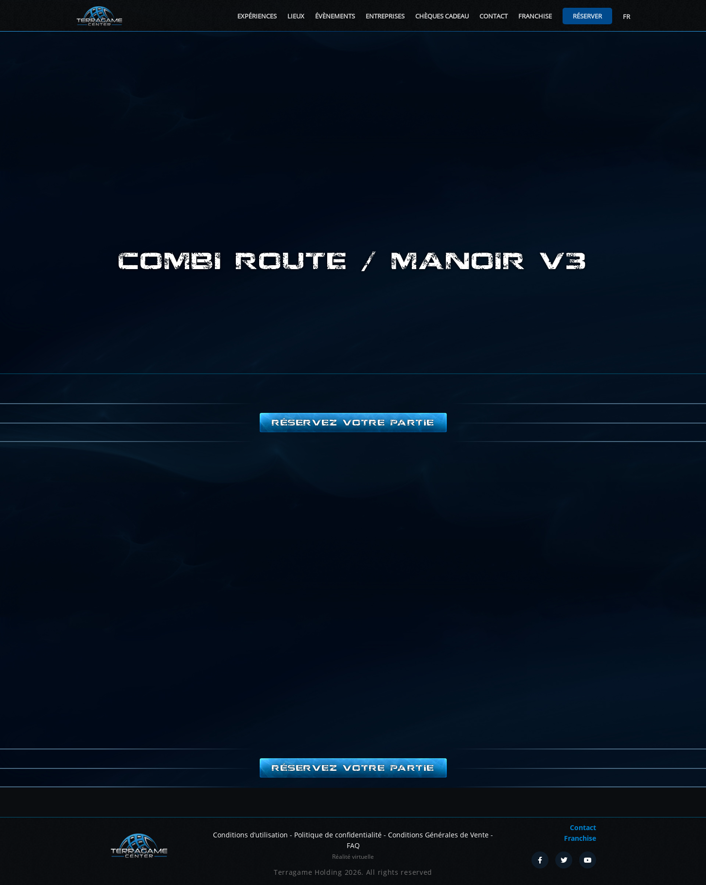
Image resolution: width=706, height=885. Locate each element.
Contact (493, 16)
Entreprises (385, 16)
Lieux (295, 16)
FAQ (353, 845)
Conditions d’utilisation (250, 834)
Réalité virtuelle (353, 856)
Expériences (257, 16)
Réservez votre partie (353, 423)
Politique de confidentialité (338, 834)
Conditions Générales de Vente (438, 834)
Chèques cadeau (442, 16)
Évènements (335, 16)
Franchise (535, 16)
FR (626, 16)
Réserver (587, 16)
